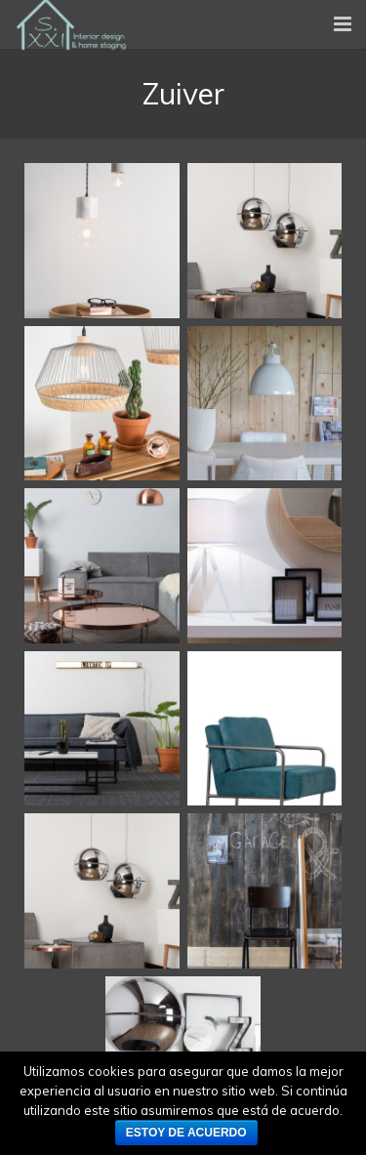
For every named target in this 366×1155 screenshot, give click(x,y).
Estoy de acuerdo (186, 1132)
